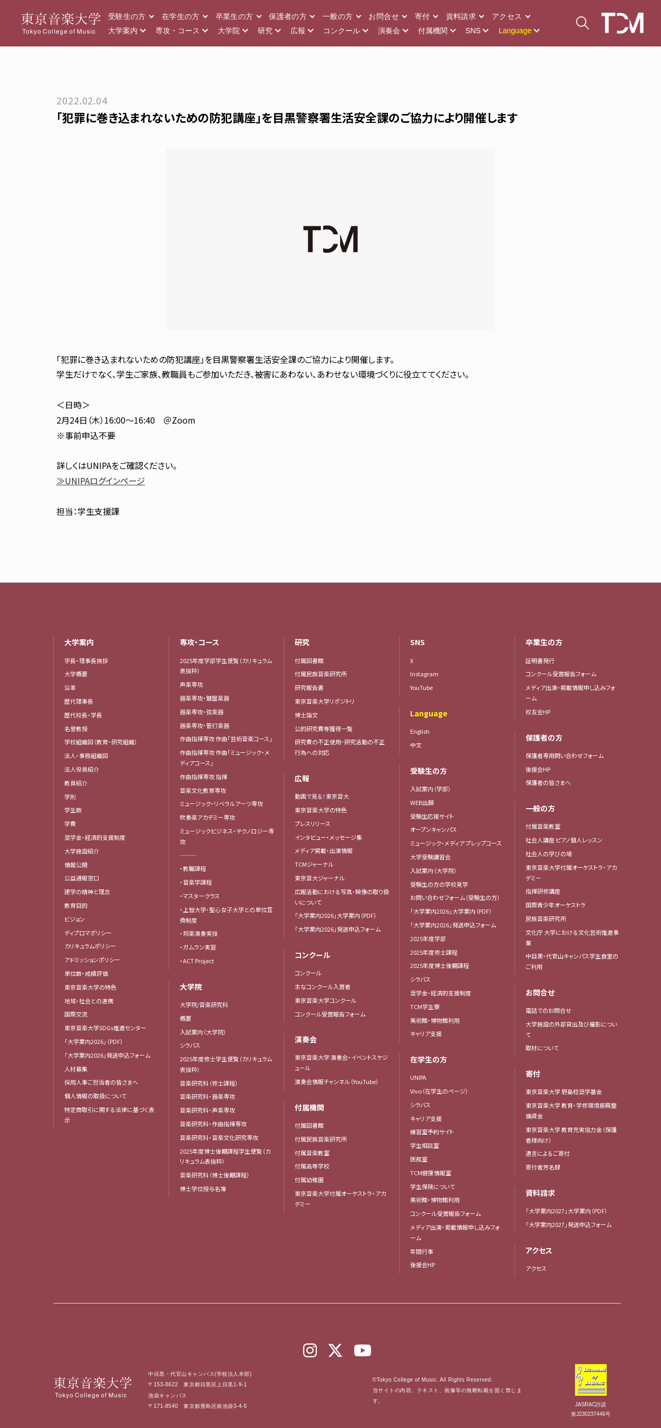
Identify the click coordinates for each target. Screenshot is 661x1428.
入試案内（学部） (430, 788)
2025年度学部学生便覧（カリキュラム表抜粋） (226, 665)
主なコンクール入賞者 (323, 986)
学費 (70, 823)
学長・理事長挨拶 (86, 660)
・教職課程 (193, 868)
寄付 (422, 16)
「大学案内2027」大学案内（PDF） (567, 1210)
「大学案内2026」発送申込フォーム (107, 1055)
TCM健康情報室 (430, 1172)
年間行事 (421, 1251)
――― (188, 855)
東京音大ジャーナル (320, 878)
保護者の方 (288, 16)
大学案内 (123, 30)
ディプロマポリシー (88, 932)
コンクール (341, 30)
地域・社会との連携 (88, 1000)
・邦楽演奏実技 (199, 933)
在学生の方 (181, 16)
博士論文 (306, 715)
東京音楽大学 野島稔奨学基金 (564, 1091)
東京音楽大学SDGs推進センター (105, 1027)
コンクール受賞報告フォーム (330, 1014)
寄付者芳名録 (543, 1167)
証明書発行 (540, 660)
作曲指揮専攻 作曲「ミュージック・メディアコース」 (225, 757)
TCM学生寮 (425, 1006)
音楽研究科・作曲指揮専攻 (213, 1123)
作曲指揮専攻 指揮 (203, 776)
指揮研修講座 (543, 891)
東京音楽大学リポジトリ (325, 701)
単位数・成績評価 (86, 973)
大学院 (229, 30)
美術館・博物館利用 (435, 1020)
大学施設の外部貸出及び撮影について (571, 1029)
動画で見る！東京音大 (322, 796)
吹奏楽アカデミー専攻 (207, 817)
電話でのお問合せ (548, 1010)
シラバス (190, 1045)
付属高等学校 (312, 1166)
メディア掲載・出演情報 (324, 850)
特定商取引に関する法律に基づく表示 (109, 1114)
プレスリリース (312, 823)
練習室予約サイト (432, 1131)
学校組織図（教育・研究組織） (101, 741)
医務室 (418, 1159)
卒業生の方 (235, 16)
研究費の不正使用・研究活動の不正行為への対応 (340, 746)
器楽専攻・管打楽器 (207, 725)
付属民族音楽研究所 (321, 673)
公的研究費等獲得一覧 (324, 728)
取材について (542, 1047)
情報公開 (76, 864)
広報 (297, 30)
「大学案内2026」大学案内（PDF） (336, 915)
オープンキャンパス (433, 829)
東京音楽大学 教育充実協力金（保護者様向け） (571, 1134)
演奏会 (389, 30)
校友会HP (538, 711)
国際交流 (76, 1014)
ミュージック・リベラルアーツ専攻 (221, 803)
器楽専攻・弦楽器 (204, 711)
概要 (185, 1018)
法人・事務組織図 (86, 755)
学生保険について (432, 1186)
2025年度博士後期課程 (439, 965)
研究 (265, 30)
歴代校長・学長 (83, 715)
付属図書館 (309, 660)
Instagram (424, 673)
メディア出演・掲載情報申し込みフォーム (455, 1232)
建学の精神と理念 (87, 891)
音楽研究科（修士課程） (209, 1083)
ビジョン (74, 919)
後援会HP (422, 1264)
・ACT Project (197, 960)
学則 (70, 796)
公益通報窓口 (81, 878)
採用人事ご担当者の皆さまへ (101, 1082)
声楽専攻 (191, 684)
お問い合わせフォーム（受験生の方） (455, 897)
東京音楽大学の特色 (90, 987)
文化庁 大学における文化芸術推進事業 (572, 937)
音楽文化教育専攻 (203, 790)
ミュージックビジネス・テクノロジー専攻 (227, 836)
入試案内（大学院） (203, 1032)
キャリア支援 (426, 1033)
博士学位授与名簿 (203, 1188)
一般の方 (338, 16)
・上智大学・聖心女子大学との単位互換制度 (226, 914)
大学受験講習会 (430, 856)
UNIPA (418, 1077)
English (420, 731)
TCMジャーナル (314, 864)
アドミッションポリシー (92, 959)
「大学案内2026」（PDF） (93, 1041)
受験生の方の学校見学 (439, 884)
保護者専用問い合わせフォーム (565, 755)
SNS (473, 30)
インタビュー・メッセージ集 (331, 837)
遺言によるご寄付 (548, 1153)
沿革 (70, 687)
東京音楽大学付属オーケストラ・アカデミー (340, 1198)
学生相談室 (424, 1145)
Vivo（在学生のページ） (439, 1091)
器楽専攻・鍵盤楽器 (207, 698)
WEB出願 (422, 802)
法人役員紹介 (81, 769)
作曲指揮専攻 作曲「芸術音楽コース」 (226, 738)
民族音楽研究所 (546, 918)
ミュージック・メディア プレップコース (456, 843)
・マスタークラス (200, 896)
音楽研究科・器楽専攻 (207, 1096)
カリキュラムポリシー (90, 946)
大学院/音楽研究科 (204, 1004)
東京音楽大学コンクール (325, 1000)
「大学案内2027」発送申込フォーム (568, 1224)
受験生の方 (127, 16)
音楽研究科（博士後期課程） (215, 1175)
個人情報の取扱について (95, 1095)
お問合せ (383, 16)
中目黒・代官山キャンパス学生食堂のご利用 (572, 961)
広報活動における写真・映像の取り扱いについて (342, 896)
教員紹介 (76, 783)
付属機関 (433, 30)
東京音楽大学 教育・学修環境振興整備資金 (571, 1110)
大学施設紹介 (81, 851)
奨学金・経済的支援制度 (94, 837)
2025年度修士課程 (434, 952)
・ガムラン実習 (198, 947)
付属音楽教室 (312, 1152)
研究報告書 (309, 687)
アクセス (507, 16)
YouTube (421, 687)
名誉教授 (76, 728)
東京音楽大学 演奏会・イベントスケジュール (341, 1062)
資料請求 (461, 16)
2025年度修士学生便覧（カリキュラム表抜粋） (226, 1064)
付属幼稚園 (309, 1179)
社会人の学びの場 (549, 853)
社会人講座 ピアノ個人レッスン (564, 840)
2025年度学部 (428, 938)
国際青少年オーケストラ (556, 904)
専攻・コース (177, 30)
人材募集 (76, 1069)
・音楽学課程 (196, 882)
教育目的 (76, 905)
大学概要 (76, 673)
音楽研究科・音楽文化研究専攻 (219, 1137)
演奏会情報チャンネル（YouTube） (337, 1081)
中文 (416, 745)
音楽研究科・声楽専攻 (207, 1110)
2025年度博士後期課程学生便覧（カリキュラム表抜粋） (225, 1156)
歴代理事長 (78, 701)
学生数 (73, 810)
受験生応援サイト (432, 816)
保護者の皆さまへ (548, 782)
